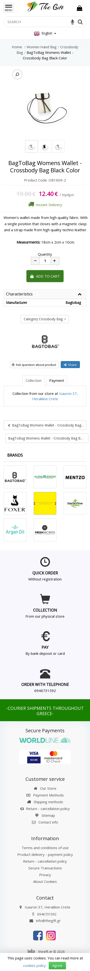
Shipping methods (45, 801)
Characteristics (19, 294)
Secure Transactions (45, 868)
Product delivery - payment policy (45, 854)
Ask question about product (34, 365)
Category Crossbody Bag (45, 319)
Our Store (45, 788)
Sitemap (45, 815)
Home (17, 46)
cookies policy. (35, 965)
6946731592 (45, 690)
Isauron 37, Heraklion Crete (47, 907)
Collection (34, 380)
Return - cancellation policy (45, 808)
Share (70, 365)
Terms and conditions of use (45, 847)
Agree (57, 965)
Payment (56, 380)
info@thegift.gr (45, 920)
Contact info (48, 822)
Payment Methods (45, 795)
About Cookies (45, 881)
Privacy (45, 874)
